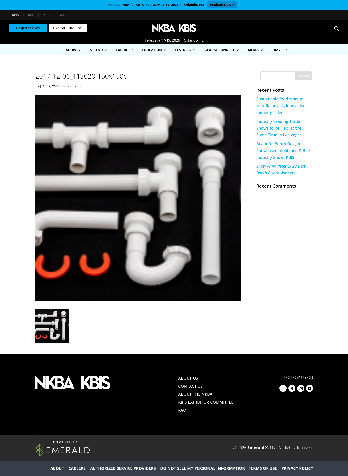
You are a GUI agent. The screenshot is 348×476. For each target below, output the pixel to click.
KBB (31, 14)
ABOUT (57, 468)
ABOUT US (188, 378)
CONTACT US (190, 386)
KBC (47, 14)
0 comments (72, 86)
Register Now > (222, 4)
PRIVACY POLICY (297, 468)
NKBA (63, 14)
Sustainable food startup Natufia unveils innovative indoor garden (280, 105)
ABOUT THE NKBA (195, 394)
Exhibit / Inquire (67, 28)
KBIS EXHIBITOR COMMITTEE (205, 402)
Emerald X (257, 447)
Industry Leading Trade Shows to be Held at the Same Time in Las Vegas (279, 128)
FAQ (182, 410)
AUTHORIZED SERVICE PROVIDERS (123, 468)
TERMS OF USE (263, 468)
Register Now (28, 28)
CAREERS (77, 468)
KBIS (15, 14)
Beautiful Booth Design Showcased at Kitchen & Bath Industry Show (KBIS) (284, 150)
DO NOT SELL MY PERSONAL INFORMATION (202, 468)
